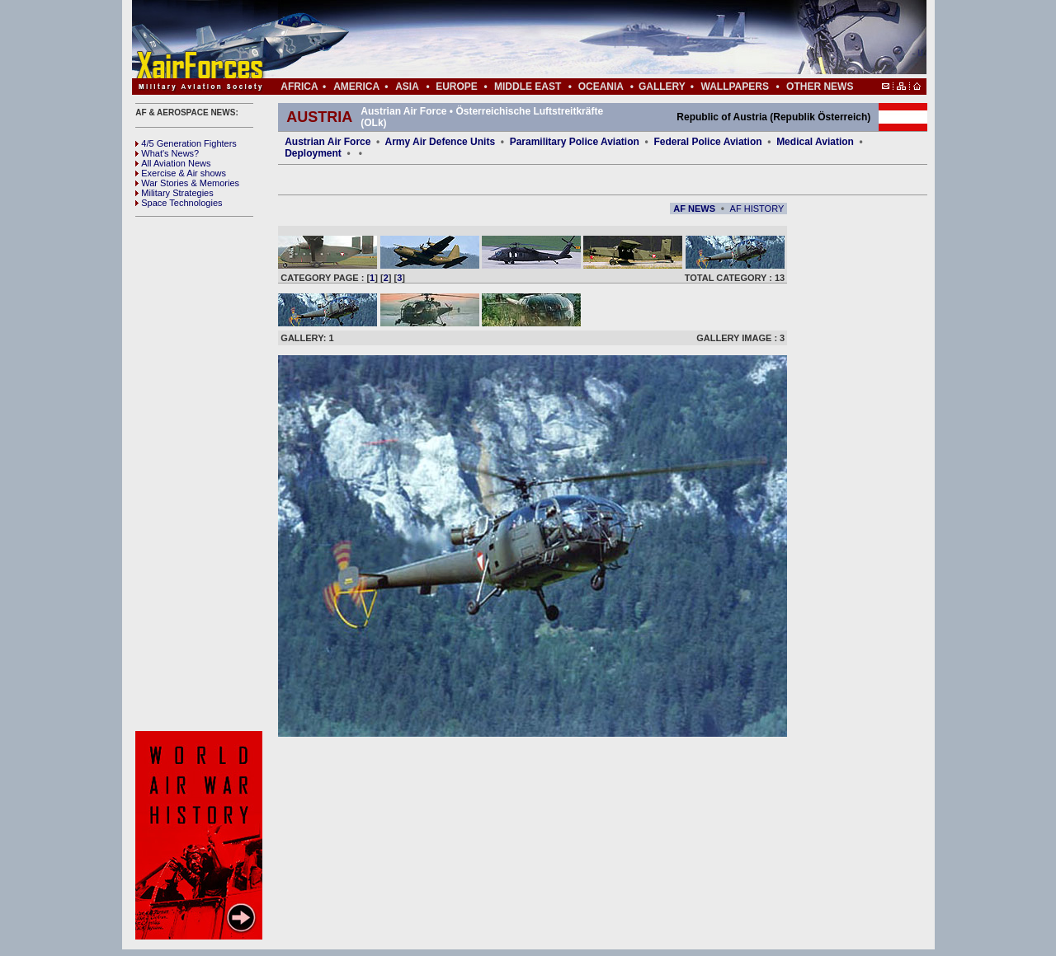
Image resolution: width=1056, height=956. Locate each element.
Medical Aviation (815, 142)
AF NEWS (694, 208)
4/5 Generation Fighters (187, 143)
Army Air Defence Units (440, 142)
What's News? (167, 153)
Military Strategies (174, 193)
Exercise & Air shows (180, 173)
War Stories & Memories (187, 183)
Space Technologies (178, 203)
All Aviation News (172, 163)
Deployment (313, 153)
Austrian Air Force (327, 142)
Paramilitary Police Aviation (576, 142)
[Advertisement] (578, 39)
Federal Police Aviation (707, 142)
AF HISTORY (757, 208)
